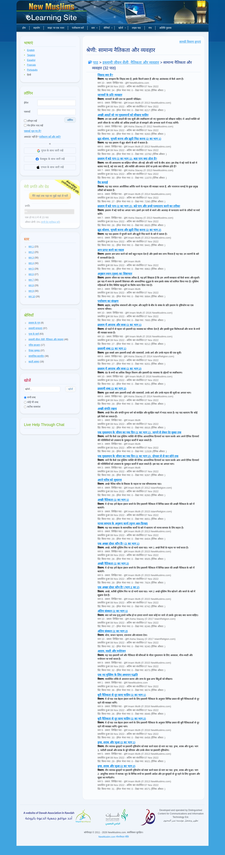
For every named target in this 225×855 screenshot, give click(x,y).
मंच (150, 27)
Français (31, 65)
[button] (25, 246)
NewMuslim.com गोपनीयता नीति (114, 836)
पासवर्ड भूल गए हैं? (32, 131)
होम (24, 27)
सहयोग (36, 27)
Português (32, 70)
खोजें (122, 27)
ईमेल (26, 102)
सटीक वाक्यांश (32, 406)
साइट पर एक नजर (56, 27)
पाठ (95, 62)
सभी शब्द (30, 397)
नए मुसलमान (52, 13)
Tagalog (31, 55)
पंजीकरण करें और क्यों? (50, 136)
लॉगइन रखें (30, 120)
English (30, 50)
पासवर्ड (27, 111)
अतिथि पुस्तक (165, 27)
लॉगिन (70, 120)
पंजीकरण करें (78, 27)
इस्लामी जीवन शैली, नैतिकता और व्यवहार (131, 62)
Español (31, 60)
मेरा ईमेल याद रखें (33, 125)
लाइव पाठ (136, 27)
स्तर (94, 27)
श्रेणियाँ (108, 27)
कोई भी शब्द (31, 402)
